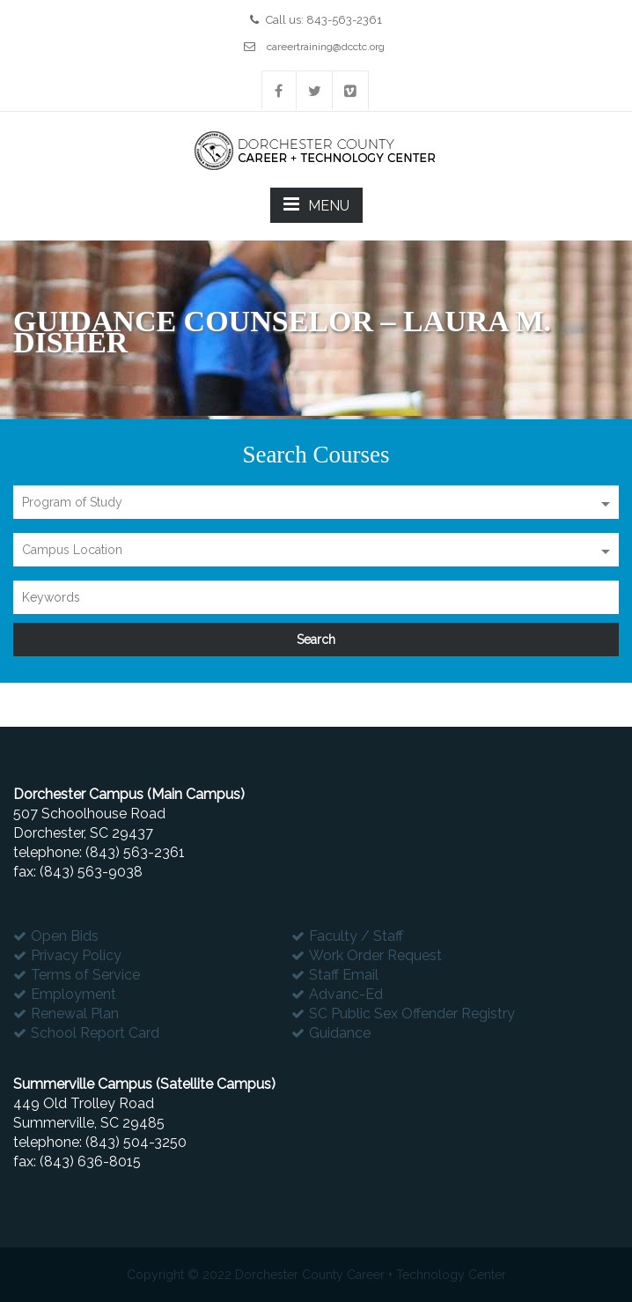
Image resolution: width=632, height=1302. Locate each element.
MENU (316, 204)
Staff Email (343, 974)
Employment (73, 994)
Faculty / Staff (356, 936)
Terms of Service (85, 974)
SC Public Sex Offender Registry (412, 1013)
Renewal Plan (75, 1013)
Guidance (340, 1033)
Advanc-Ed (346, 994)
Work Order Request (375, 955)
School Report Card (95, 1033)
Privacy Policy (76, 955)
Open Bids (65, 936)
